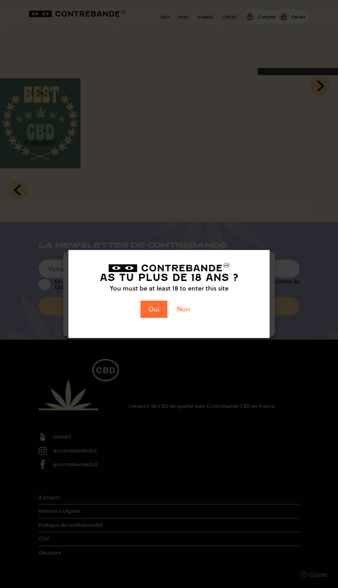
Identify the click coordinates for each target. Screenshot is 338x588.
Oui (153, 308)
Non (183, 308)
